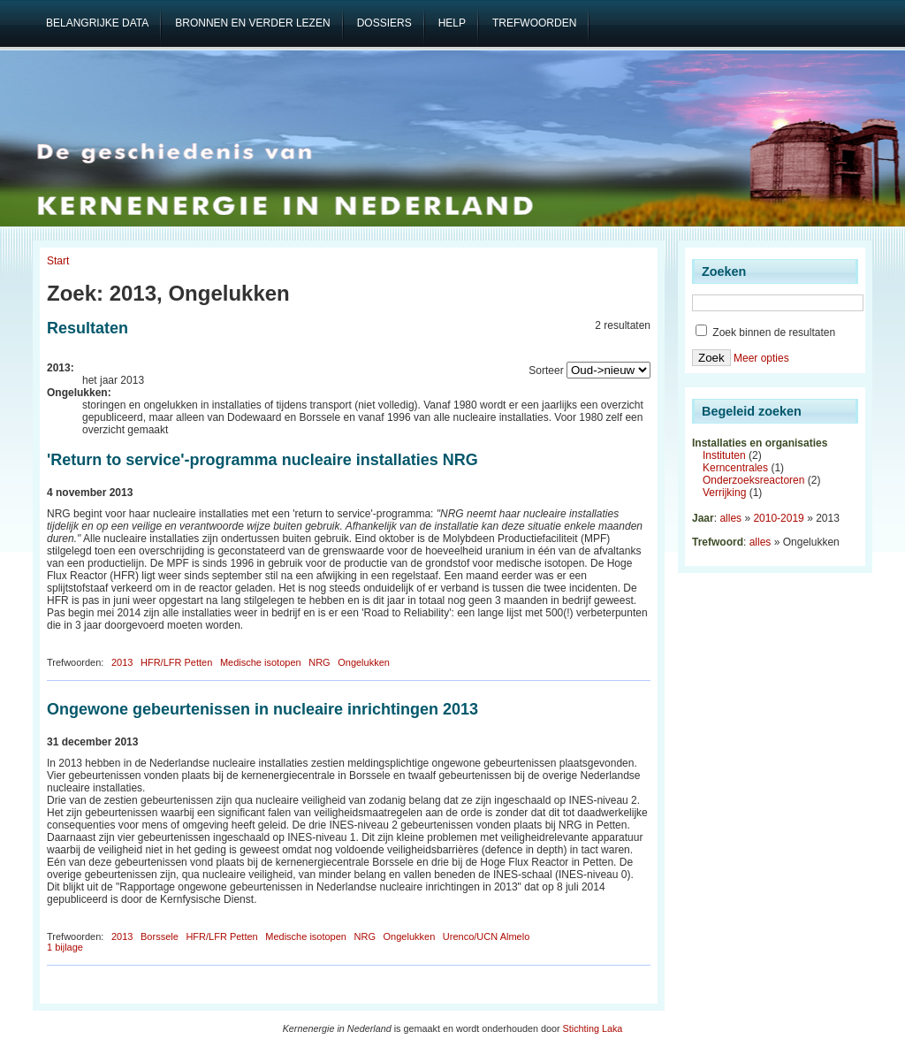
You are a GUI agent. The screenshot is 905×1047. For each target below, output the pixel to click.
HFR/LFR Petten (176, 662)
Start (58, 261)
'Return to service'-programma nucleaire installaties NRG (262, 460)
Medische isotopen (260, 662)
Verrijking (724, 492)
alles (730, 518)
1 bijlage (65, 947)
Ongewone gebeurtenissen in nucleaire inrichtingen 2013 (262, 709)
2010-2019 (778, 518)
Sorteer (546, 370)
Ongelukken (364, 662)
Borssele (160, 936)
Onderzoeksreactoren (753, 480)
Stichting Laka (593, 1028)
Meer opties (761, 358)
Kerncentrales (735, 468)
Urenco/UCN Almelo (486, 936)
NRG (319, 662)
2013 (122, 662)
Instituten (724, 455)
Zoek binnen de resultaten (765, 332)
